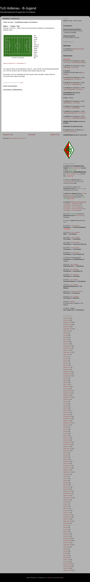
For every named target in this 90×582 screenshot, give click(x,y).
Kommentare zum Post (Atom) (18, 138)
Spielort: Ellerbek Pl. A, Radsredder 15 (14, 63)
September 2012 (67, 472)
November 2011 (67, 493)
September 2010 (67, 521)
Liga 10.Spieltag (75, 242)
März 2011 (66, 508)
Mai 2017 (65, 361)
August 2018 (66, 331)
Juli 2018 (65, 333)
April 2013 (66, 457)
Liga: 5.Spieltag (74, 269)
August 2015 (66, 399)
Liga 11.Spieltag (75, 237)
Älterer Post (54, 135)
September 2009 (67, 544)
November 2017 (67, 348)
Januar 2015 (66, 414)
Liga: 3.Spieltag (74, 279)
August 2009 (66, 547)
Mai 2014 (65, 431)
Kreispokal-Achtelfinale (76, 291)
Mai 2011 (65, 504)
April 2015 (66, 408)
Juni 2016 (66, 378)
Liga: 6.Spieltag (74, 264)
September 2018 (67, 328)
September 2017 (67, 352)
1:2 (72, 239)
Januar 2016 (66, 388)
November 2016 (67, 373)
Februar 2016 (66, 386)
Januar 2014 (66, 440)
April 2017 (66, 363)
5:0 (72, 271)
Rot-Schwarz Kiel (76, 168)
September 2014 (67, 423)
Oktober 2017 (67, 350)
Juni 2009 (66, 551)
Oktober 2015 (67, 395)
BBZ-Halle (71, 181)
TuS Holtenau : (75, 62)
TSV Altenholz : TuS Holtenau (71, 205)
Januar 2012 (66, 489)
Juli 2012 (65, 476)
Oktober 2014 (67, 420)
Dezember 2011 (67, 491)
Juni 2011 (66, 502)
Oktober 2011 (67, 495)
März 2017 (66, 365)
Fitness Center (80, 188)
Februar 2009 (66, 559)
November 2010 (67, 517)
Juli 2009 (65, 549)
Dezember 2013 (67, 442)
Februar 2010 (66, 534)
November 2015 (67, 393)
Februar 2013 (66, 461)
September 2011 (67, 497)
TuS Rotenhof (79, 215)
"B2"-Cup (76, 174)
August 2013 (66, 450)
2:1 (75, 266)
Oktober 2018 (67, 326)
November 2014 (67, 418)
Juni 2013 (66, 452)
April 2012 (66, 482)
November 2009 (67, 540)
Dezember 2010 (67, 514)
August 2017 (66, 354)
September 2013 (67, 448)
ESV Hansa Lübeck (78, 49)
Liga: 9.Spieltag (75, 247)
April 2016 (66, 382)
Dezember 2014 (67, 416)
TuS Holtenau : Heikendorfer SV (71, 203)
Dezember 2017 (67, 346)
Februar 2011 (66, 510)
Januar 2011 (66, 512)
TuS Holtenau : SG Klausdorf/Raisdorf (73, 208)
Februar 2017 (66, 367)
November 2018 (67, 324)
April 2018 (66, 339)
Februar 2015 (66, 412)
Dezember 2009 (67, 538)
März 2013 (66, 459)
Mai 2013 (65, 455)
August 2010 (66, 523)
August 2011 (66, 499)
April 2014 (66, 433)
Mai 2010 (65, 527)
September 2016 (67, 376)
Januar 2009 (66, 561)
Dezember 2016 (67, 371)
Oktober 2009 (67, 542)
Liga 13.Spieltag (75, 225)
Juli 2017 (65, 356)
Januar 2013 (66, 463)
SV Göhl (84, 193)
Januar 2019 (66, 320)
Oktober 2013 (67, 446)
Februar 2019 (66, 318)
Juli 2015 (65, 401)
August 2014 (66, 425)
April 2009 (66, 555)
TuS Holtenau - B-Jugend (18, 8)
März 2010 (66, 532)
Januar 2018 (66, 343)
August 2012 (66, 474)
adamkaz (49, 577)
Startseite (31, 135)
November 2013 (67, 444)
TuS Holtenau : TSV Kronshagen (72, 207)
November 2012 (67, 467)
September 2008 (67, 570)
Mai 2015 (65, 405)
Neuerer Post (8, 135)
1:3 (68, 234)
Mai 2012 (65, 480)
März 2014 (66, 435)
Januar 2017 (66, 369)
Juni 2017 (66, 358)
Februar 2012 (66, 487)
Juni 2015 (66, 403)
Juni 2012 (66, 478)
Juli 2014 (65, 427)
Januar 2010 (66, 536)
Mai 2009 (65, 553)
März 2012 (66, 484)
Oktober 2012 (67, 470)
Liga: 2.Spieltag (74, 284)
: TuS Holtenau (71, 67)
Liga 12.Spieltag (75, 232)
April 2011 (66, 506)
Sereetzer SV (69, 174)
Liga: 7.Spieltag (75, 252)
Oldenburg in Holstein (69, 195)
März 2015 (66, 410)
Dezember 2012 (67, 465)
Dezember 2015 (67, 390)
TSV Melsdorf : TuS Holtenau (71, 210)
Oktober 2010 (67, 519)
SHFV (64, 222)
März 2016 (66, 384)
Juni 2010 (66, 525)
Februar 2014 (66, 438)
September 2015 (67, 397)
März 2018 (66, 341)
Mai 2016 (65, 380)
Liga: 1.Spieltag (74, 296)
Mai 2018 (65, 337)
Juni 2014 (66, 429)
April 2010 (66, 529)
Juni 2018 (66, 335)
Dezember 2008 (67, 564)
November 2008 (67, 566)
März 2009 (66, 557)
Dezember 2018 (67, 322)
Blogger (61, 577)
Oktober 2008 (67, 568)
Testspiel (72, 301)
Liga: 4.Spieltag (74, 274)
